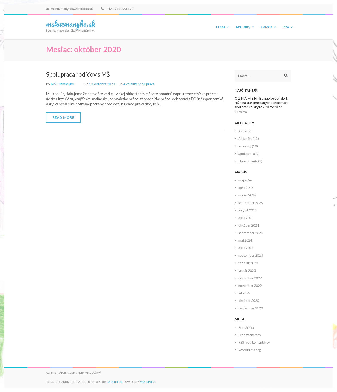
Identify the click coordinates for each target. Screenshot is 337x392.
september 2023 (250, 255)
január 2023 (247, 270)
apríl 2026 (245, 187)
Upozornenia (247, 161)
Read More (63, 117)
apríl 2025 (245, 218)
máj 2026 (245, 180)
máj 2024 (245, 240)
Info (286, 27)
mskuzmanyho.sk (70, 24)
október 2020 (248, 300)
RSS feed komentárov (254, 342)
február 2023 (248, 263)
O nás (220, 27)
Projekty (244, 146)
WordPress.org (249, 350)
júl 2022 (244, 293)
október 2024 (248, 225)
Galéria (266, 27)
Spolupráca (146, 84)
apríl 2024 (245, 248)
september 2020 (250, 308)
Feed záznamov (249, 335)
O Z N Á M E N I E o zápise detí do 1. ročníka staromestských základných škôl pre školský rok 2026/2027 (261, 102)
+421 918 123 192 (117, 8)
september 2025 (250, 203)
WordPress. (148, 381)
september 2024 (250, 233)
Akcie (242, 131)
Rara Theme (115, 381)
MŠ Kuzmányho (62, 84)
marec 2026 (247, 195)
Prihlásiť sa (246, 327)
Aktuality (243, 27)
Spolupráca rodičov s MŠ (78, 74)
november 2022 (250, 285)
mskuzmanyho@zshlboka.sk (69, 8)
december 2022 (250, 278)
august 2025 (247, 210)
